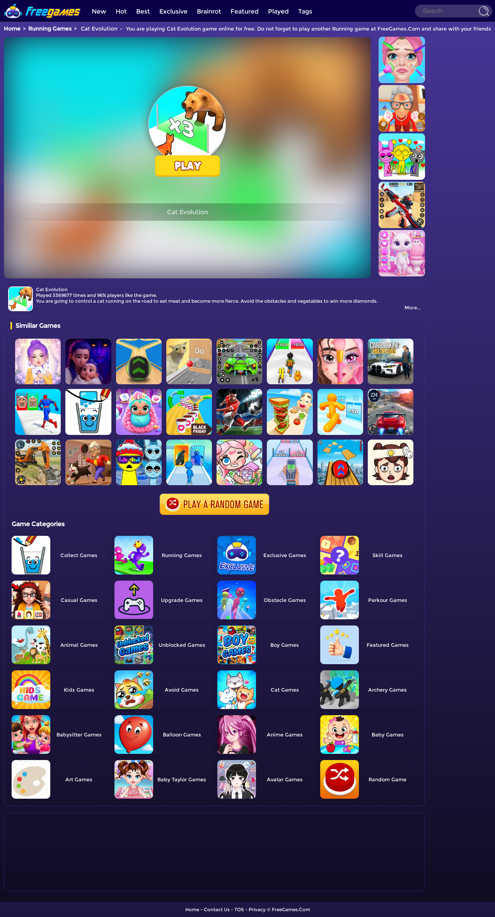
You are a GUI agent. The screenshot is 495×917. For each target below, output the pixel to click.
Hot (121, 11)
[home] (42, 3)
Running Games (50, 28)
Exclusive (173, 11)
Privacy (257, 909)
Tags (305, 11)
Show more (36, 885)
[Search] (453, 11)
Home (12, 28)
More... (412, 307)
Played (278, 11)
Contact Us (217, 909)
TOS (239, 909)
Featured (244, 11)
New (99, 11)
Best (143, 11)
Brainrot (209, 11)
